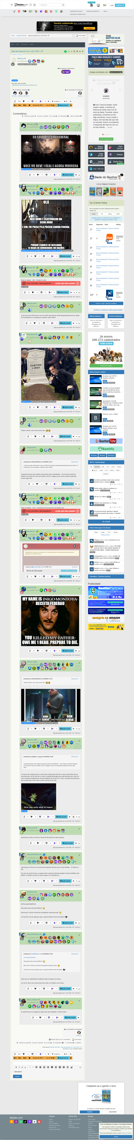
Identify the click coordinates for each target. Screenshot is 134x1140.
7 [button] (31, 436)
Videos (94, 455)
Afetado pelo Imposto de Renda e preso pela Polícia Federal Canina (41, 250)
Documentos (24, 44)
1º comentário (69, 1042)
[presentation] (16, 1067)
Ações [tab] (101, 470)
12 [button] (33, 484)
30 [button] (39, 323)
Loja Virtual (91, 1119)
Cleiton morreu (26, 401)
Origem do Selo (45, 169)
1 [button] (39, 729)
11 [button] (42, 484)
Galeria (32, 44)
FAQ (17, 44)
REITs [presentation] (118, 214)
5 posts (53, 401)
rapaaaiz (31, 447)
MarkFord (32, 303)
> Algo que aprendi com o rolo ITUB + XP (71, 1047)
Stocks (51, 1121)
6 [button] (39, 436)
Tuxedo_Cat (32, 124)
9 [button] (34, 923)
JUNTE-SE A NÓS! (106, 366)
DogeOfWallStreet (34, 854)
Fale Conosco (92, 1125)
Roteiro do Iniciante (75, 1119)
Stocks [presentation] (110, 214)
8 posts (70, 250)
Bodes (102, 455)
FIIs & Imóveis (53, 1123)
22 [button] (34, 651)
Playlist (111, 455)
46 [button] (31, 256)
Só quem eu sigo (42, 116)
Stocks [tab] (112, 470)
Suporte (90, 1123)
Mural (12, 44)
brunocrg (64, 250)
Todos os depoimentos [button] (106, 139)
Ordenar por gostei (30, 116)
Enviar (17, 1076)
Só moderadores (63, 116)
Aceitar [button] (116, 1137)
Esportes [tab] (105, 474)
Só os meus (53, 116)
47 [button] (34, 175)
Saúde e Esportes (74, 1123)
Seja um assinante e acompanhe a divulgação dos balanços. (96, 323)
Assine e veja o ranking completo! (106, 303)
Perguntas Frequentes (95, 1121)
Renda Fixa (52, 1127)
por (106, 482)
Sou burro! (18, 1072)
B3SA (109, 299)
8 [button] (27, 817)
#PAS (70, 1121)
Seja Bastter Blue (74, 1127)
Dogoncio (31, 662)
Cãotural (71, 1125)
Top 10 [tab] (94, 470)
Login (112, 5)
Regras (90, 1129)
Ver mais (14, 80)
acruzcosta (32, 828)
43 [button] (30, 323)
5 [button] (31, 729)
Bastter (31, 186)
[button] (12, 4)
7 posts (55, 723)
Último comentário (75, 116)
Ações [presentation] (93, 214)
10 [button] (29, 292)
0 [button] (36, 101)
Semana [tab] (97, 467)
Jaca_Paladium (33, 1000)
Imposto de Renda (54, 1129)
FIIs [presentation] (102, 214)
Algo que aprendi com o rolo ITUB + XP (27, 51)
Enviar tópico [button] (76, 1039)
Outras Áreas (106, 535)
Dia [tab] (91, 467)
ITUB (109, 242)
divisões (120, 163)
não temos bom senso (28, 723)
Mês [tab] (103, 467)
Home (13, 35)
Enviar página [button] (81, 36)
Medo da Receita (26, 169)
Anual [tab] (113, 467)
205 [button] (19, 101)
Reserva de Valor (54, 1125)
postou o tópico (105, 541)
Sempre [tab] (119, 467)
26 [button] (34, 407)
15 (65, 101)
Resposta (74, 462)
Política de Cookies (126, 1133)
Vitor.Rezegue (36, 401)
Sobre (90, 1127)
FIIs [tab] (107, 470)
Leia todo (109, 127)
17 (65, 51)
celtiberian (32, 892)
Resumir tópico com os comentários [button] (59, 1039)
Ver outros (25, 286)
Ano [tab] (108, 467)
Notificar (78, 1042)
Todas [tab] (96, 532)
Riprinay (22, 58)
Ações (51, 1119)
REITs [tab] (118, 470)
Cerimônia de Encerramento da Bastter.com (25, 85)
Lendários (56, 101)
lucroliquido (32, 334)
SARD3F (31, 587)
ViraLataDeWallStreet (30, 957)
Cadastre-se (120, 5)
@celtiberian (35, 954)
